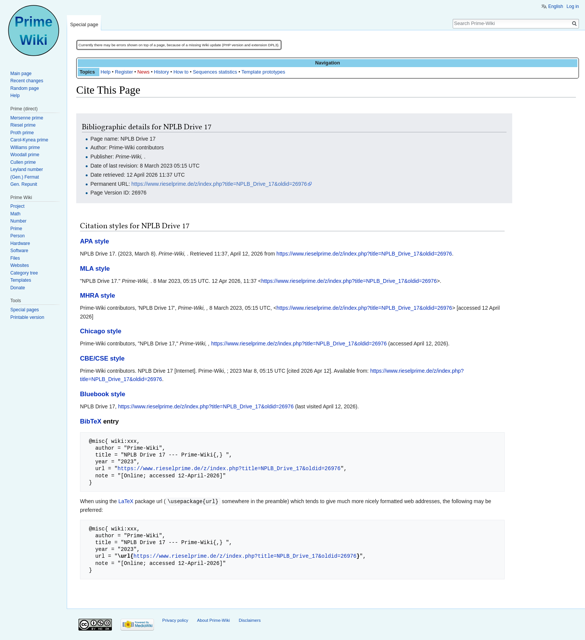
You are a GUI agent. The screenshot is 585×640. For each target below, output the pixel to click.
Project (17, 206)
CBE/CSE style (102, 358)
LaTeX (125, 501)
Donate (17, 287)
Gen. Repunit (23, 184)
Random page (24, 88)
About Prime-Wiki (213, 620)
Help (105, 72)
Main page (20, 73)
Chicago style (100, 331)
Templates (20, 280)
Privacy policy (175, 620)
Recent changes (26, 80)
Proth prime (22, 132)
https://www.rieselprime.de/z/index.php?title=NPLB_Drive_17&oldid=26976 (219, 184)
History (161, 72)
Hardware (20, 243)
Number (18, 221)
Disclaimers (250, 620)
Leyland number (26, 169)
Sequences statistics (215, 72)
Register (124, 72)
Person (17, 235)
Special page (84, 24)
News (143, 72)
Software (19, 250)
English (555, 6)
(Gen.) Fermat (24, 177)
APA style (94, 241)
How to (180, 72)
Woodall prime (24, 154)
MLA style (95, 268)
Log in (572, 6)
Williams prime (25, 147)
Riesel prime (23, 125)
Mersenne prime (26, 118)
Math (15, 213)
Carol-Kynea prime (29, 140)
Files (15, 258)
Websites (19, 265)
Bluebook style (102, 394)
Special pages (24, 309)
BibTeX (91, 421)
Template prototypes (263, 72)
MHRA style (97, 295)
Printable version (27, 317)
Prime (16, 228)
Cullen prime (23, 162)
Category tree (24, 273)
